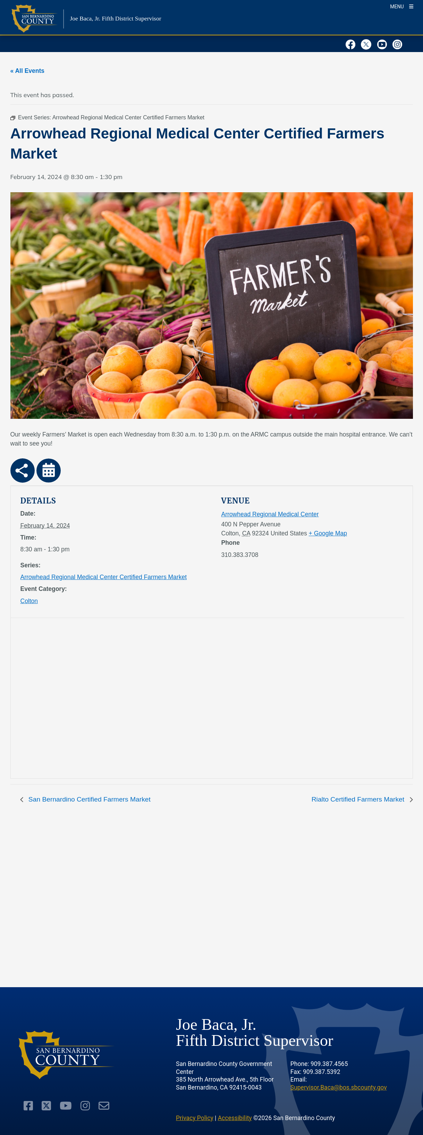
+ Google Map (328, 533)
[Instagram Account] (399, 43)
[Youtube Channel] (383, 43)
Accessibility (235, 1118)
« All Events (27, 70)
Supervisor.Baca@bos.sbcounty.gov (338, 1087)
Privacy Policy (194, 1118)
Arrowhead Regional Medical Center (270, 514)
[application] (114, 699)
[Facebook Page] (352, 43)
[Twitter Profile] (368, 43)
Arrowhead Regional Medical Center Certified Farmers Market (103, 577)
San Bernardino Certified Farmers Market (89, 799)
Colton (29, 601)
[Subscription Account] (104, 1105)
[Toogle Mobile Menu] (401, 6)
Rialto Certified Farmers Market (359, 799)
